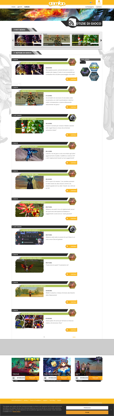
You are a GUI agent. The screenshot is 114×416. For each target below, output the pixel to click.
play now (32, 378)
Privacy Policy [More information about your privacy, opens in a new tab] (16, 411)
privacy (26, 400)
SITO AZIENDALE (17, 400)
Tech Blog (52, 400)
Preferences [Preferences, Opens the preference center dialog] (87, 407)
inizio (13, 7)
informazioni (21, 378)
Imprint (59, 400)
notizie (27, 7)
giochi (20, 7)
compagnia (89, 7)
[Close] (111, 410)
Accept (87, 412)
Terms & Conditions (35, 400)
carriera (99, 7)
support (45, 400)
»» (74, 336)
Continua (73, 79)
